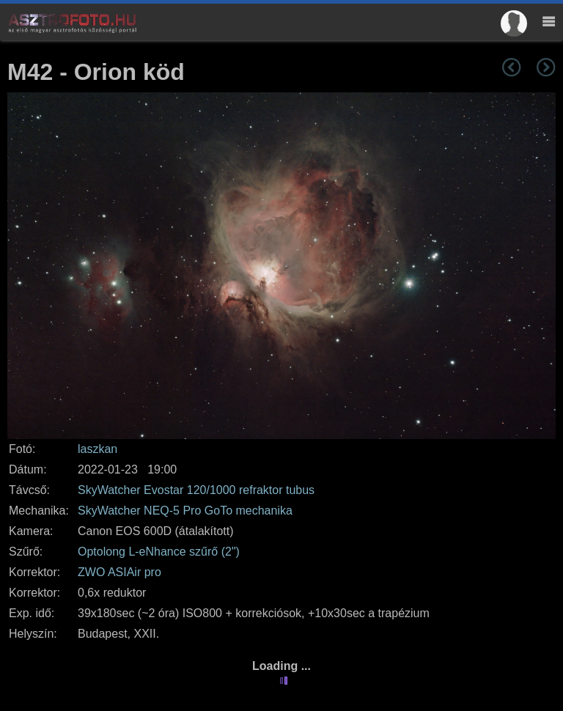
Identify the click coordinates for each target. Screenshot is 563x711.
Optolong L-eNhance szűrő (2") (159, 551)
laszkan (97, 449)
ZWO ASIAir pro (119, 572)
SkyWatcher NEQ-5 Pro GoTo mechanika (185, 510)
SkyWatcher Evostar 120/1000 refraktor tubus (196, 490)
